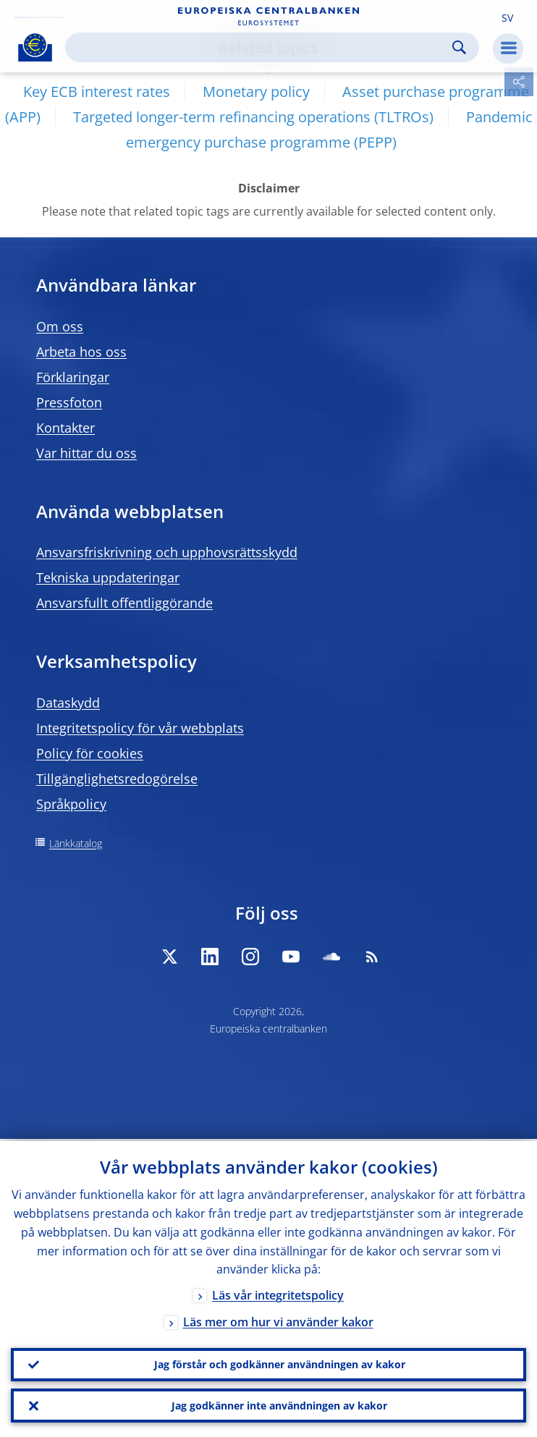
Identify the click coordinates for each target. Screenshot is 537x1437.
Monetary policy (256, 91)
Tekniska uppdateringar (107, 577)
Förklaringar (72, 377)
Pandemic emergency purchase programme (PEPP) (329, 129)
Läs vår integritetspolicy (278, 1294)
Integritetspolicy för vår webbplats (140, 728)
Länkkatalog (75, 843)
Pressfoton (69, 402)
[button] (507, 16)
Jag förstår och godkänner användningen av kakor (279, 1363)
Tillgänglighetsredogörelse (117, 778)
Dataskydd (68, 702)
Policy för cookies (89, 753)
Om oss (59, 326)
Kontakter (65, 427)
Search (459, 47)
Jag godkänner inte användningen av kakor (279, 1405)
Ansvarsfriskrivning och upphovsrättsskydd (166, 552)
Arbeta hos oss (81, 351)
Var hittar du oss (86, 453)
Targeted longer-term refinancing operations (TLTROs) (253, 117)
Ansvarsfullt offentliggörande (124, 602)
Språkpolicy (71, 804)
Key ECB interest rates (96, 91)
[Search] (260, 47)
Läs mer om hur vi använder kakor (278, 1320)
